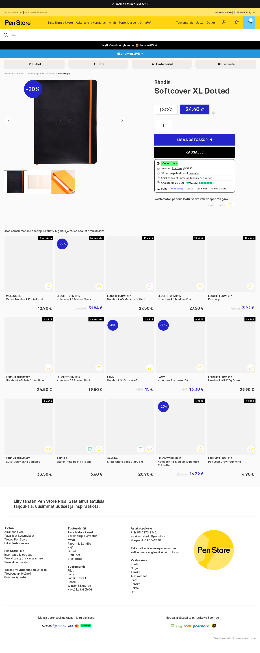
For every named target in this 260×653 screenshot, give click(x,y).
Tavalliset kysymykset (19, 535)
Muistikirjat (64, 73)
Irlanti (134, 580)
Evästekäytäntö (15, 577)
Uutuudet (74, 555)
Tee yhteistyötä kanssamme (23, 558)
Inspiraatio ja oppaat (18, 554)
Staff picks (75, 559)
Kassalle (195, 152)
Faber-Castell (77, 578)
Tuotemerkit (184, 22)
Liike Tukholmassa (16, 543)
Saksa (135, 588)
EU (133, 596)
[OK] (130, 35)
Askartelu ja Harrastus (90, 22)
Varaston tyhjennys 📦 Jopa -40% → (130, 45)
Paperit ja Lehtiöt (130, 22)
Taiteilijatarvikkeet (60, 22)
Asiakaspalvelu (223, 12)
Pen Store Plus (14, 551)
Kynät (112, 22)
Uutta (199, 22)
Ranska (135, 584)
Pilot (71, 570)
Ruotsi (135, 564)
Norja (134, 568)
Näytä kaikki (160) (80, 589)
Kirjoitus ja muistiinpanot (41, 73)
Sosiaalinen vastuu (16, 562)
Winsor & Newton (79, 585)
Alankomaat (139, 576)
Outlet (210, 22)
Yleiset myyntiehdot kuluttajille (25, 570)
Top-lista (228, 64)
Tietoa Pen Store (15, 539)
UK (133, 592)
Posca (72, 582)
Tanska (135, 572)
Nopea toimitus (130, 4)
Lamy (71, 574)
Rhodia (162, 82)
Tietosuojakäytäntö (17, 573)
